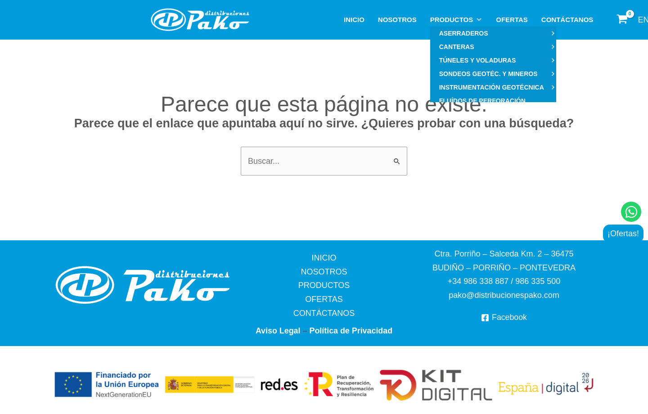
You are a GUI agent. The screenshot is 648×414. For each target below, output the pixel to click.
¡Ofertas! (623, 233)
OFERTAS (512, 19)
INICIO (354, 19)
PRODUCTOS (456, 20)
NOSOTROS (397, 19)
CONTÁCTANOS (567, 19)
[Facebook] (503, 318)
